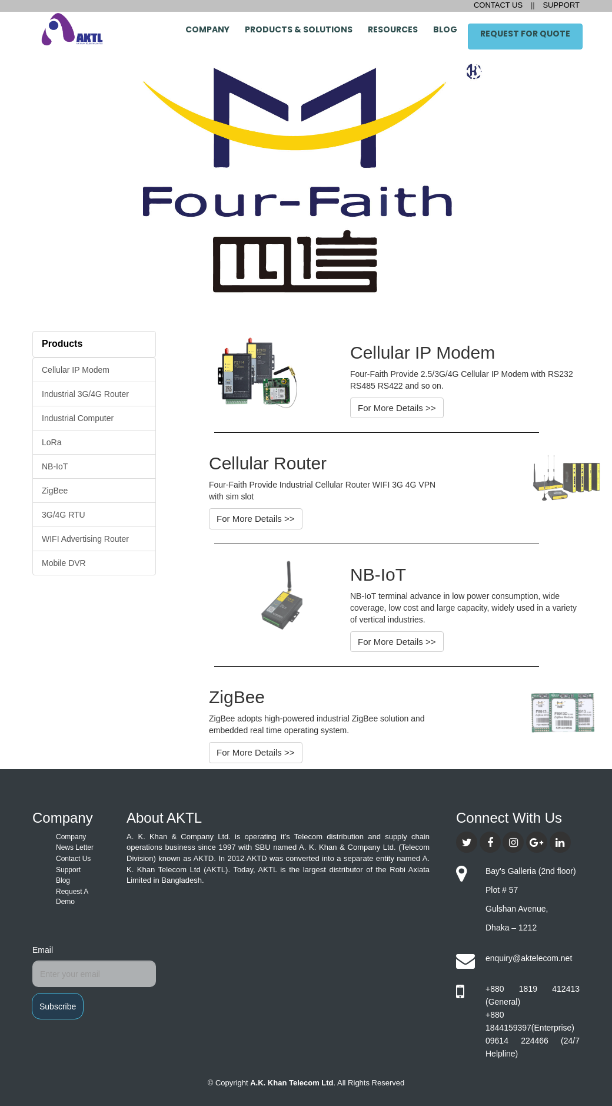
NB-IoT (55, 466)
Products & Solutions (298, 29)
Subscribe (57, 1006)
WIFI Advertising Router (85, 539)
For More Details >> (397, 408)
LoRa (51, 442)
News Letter (75, 847)
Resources (393, 29)
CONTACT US (499, 5)
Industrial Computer (78, 418)
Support (68, 870)
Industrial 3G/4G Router (85, 394)
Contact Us (73, 859)
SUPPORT (560, 5)
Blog (445, 29)
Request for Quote (525, 33)
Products (62, 344)
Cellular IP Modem (75, 370)
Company (207, 29)
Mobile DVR (64, 563)
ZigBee (55, 490)
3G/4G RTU (63, 514)
